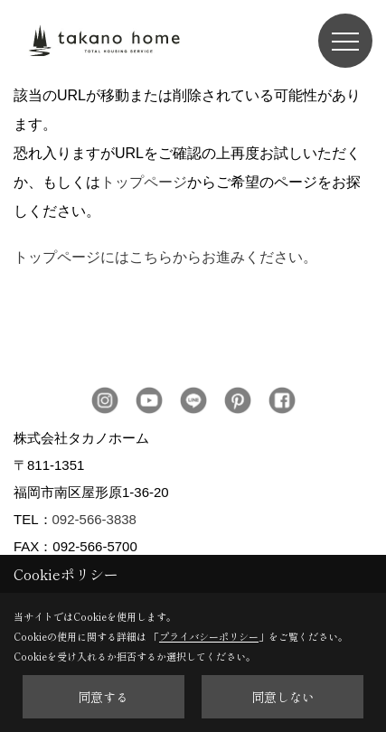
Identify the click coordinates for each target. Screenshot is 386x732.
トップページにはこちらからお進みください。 (165, 257)
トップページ (143, 182)
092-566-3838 (94, 519)
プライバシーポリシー (209, 636)
